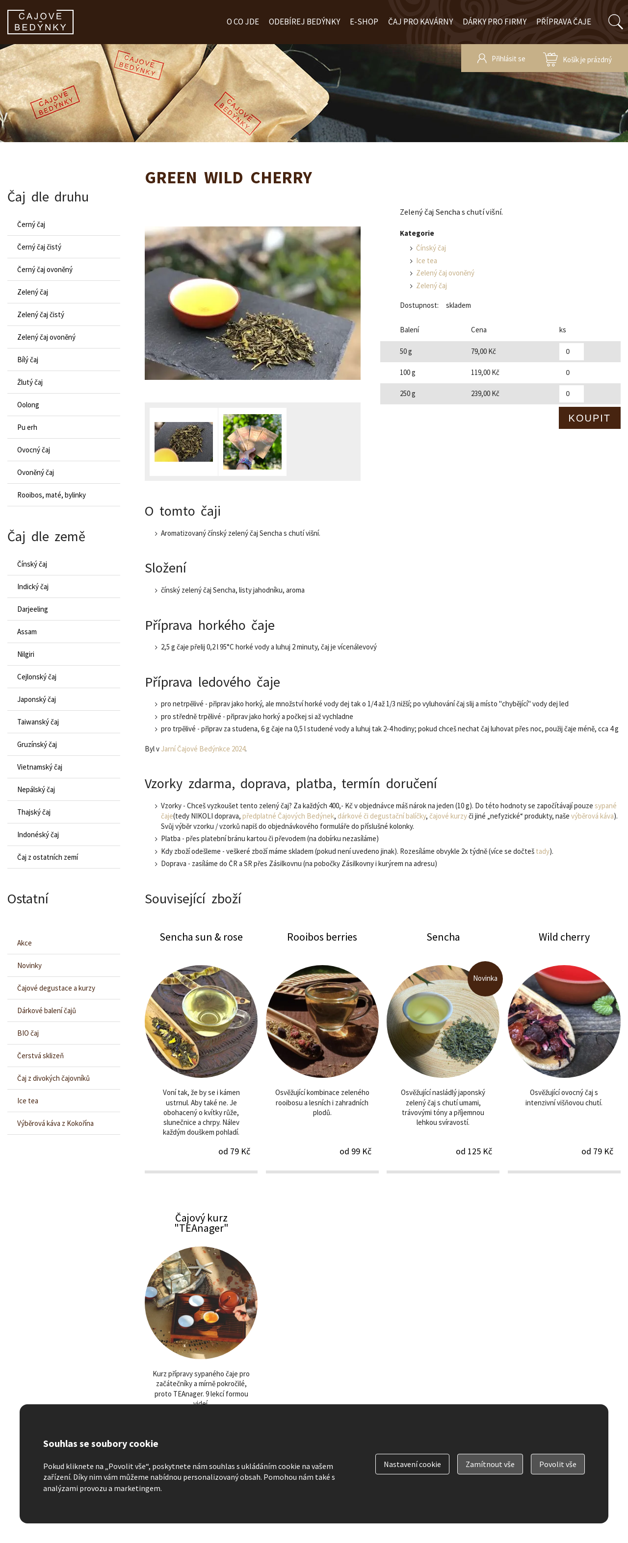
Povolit (557, 1464)
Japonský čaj (36, 699)
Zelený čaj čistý (40, 314)
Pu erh (27, 427)
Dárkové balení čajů (46, 1010)
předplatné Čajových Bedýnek (288, 816)
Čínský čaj (431, 247)
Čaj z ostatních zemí (47, 857)
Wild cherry (564, 1051)
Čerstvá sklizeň (40, 1055)
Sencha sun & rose (201, 1051)
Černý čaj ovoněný (45, 269)
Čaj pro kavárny (420, 21)
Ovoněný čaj (35, 472)
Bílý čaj (27, 359)
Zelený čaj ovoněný (445, 272)
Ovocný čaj (33, 449)
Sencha (443, 1051)
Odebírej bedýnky (304, 21)
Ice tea (426, 260)
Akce (24, 942)
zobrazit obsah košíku (577, 58)
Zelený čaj (431, 285)
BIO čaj (28, 1033)
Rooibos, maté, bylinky (51, 494)
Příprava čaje (563, 21)
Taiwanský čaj (38, 721)
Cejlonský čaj (36, 676)
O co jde (243, 21)
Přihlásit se (508, 58)
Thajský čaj (34, 812)
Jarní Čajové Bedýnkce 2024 (203, 748)
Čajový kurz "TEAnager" (201, 1332)
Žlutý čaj (30, 382)
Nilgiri (25, 654)
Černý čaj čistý (39, 246)
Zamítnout (490, 1464)
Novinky (29, 965)
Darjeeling (32, 609)
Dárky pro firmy (494, 21)
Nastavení (412, 1464)
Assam (27, 631)
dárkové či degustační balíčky (382, 816)
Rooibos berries (322, 1051)
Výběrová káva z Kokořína (55, 1123)
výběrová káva (592, 816)
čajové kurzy (448, 816)
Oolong (28, 404)
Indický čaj (33, 586)
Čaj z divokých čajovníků (53, 1078)
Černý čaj (31, 224)
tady (543, 851)
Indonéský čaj (38, 834)
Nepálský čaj (36, 789)
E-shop (364, 21)
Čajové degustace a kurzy (56, 988)
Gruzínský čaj (37, 744)
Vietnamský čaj (39, 767)
